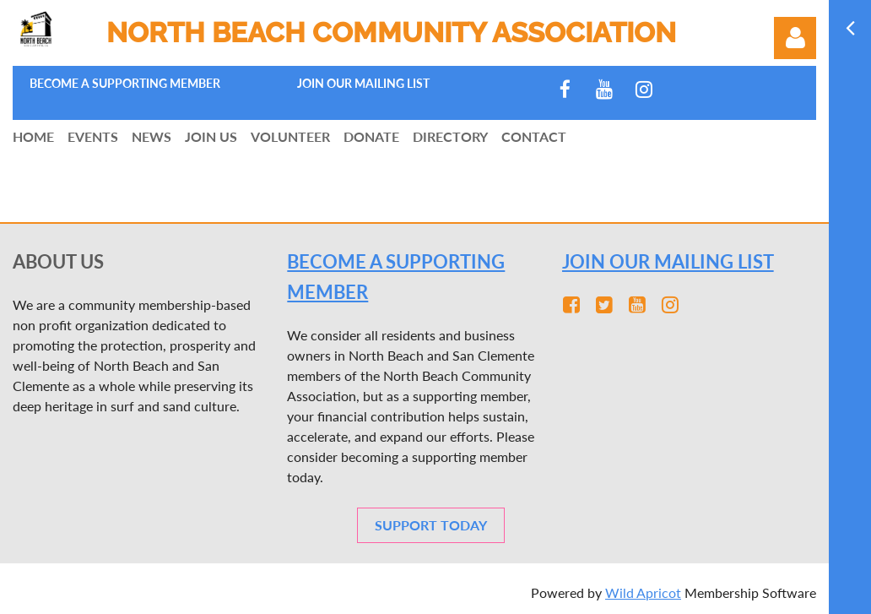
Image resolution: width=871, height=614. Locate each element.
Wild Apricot (643, 592)
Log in (795, 38)
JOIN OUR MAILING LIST (668, 261)
